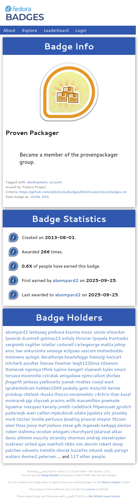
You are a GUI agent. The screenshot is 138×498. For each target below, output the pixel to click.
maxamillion (89, 400)
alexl (10, 425)
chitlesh (31, 394)
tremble (48, 450)
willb (71, 400)
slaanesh (94, 369)
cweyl (98, 382)
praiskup (14, 394)
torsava (13, 375)
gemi (84, 388)
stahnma (27, 431)
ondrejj (93, 437)
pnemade (111, 400)
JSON (35, 196)
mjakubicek (62, 413)
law (20, 350)
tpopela (100, 338)
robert (105, 444)
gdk (78, 425)
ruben (11, 431)
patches (13, 450)
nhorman (77, 437)
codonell (66, 344)
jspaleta (95, 413)
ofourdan (116, 332)
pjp (29, 400)
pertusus (54, 419)
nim (80, 444)
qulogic (33, 357)
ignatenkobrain (20, 388)
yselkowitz (50, 382)
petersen (48, 456)
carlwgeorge (88, 344)
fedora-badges (111, 482)
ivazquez (33, 406)
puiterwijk (15, 413)
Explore (29, 30)
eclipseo (72, 350)
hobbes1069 (49, 388)
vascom (89, 350)
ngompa (33, 369)
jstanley (119, 413)
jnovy (32, 425)
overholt (56, 444)
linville (38, 419)
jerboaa (31, 382)
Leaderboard (56, 30)
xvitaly (69, 338)
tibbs (70, 444)
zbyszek (42, 400)
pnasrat (89, 419)
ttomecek (15, 369)
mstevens (15, 357)
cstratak (51, 375)
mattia (108, 344)
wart (109, 382)
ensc (10, 350)
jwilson (55, 425)
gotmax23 (51, 338)
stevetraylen (113, 437)
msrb (10, 419)
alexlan (124, 425)
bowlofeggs (77, 357)
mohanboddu (110, 350)
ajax (42, 444)
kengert (76, 369)
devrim (91, 444)
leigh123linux (86, 363)
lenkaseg (38, 332)
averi (31, 413)
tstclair (23, 419)
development (37, 182)
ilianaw (47, 363)
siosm (100, 332)
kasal (126, 394)
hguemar (14, 406)
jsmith (64, 406)
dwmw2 (30, 456)
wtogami (61, 431)
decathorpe (53, 357)
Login (80, 30)
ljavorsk (13, 338)
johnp (120, 344)
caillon (44, 413)
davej (117, 444)
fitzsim (119, 419)
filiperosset (104, 406)
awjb (109, 450)
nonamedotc (82, 394)
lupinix (61, 369)
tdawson (109, 363)
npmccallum (94, 375)
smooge (55, 350)
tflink (48, 369)
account (55, 182)
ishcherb (14, 363)
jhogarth (14, 382)
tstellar (49, 344)
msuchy (41, 437)
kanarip (50, 406)
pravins (58, 400)
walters (13, 456)
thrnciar (84, 338)
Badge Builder (50, 475)
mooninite (31, 375)
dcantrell (31, 338)
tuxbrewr (15, 444)
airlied (31, 444)
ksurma (73, 332)
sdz (107, 413)
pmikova (56, 332)
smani (120, 369)
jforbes (113, 375)
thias (21, 425)
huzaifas (80, 450)
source (90, 489)
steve (68, 425)
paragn (121, 450)
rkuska (47, 394)
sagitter (33, 344)
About (9, 30)
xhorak (63, 450)
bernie (114, 388)
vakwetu (31, 450)
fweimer (63, 363)
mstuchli (99, 388)
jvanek (68, 382)
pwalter (31, 363)
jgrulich (123, 406)
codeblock (82, 406)
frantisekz (119, 338)
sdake (80, 413)
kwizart (114, 357)
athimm (25, 437)
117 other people (87, 456)
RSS (45, 196)
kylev (108, 369)
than (115, 394)
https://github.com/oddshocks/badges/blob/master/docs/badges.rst (73, 191)
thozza (62, 394)
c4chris (103, 394)
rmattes (83, 382)
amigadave (70, 375)
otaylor (104, 419)
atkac (117, 431)
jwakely (71, 388)
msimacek (15, 400)
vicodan (44, 431)
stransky (58, 437)
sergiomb (15, 344)
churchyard (82, 431)
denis (11, 437)
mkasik (96, 450)
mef (42, 425)
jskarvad (103, 431)
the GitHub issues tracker (104, 496)
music (87, 332)
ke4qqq (109, 425)
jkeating (72, 419)
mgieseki (92, 425)
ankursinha (35, 350)
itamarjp (98, 357)
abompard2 (17, 332)
